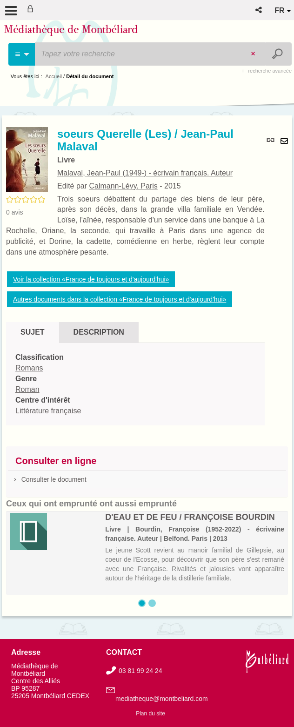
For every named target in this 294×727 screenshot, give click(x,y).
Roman (27, 389)
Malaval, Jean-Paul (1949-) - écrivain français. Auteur (145, 173)
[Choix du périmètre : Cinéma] (22, 54)
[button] (259, 10)
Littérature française (48, 411)
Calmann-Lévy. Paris (123, 186)
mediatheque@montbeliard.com (161, 698)
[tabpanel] (135, 384)
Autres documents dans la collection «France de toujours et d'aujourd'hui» (119, 299)
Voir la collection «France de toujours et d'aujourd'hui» (91, 279)
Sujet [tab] (32, 332)
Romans (29, 368)
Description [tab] (99, 332)
